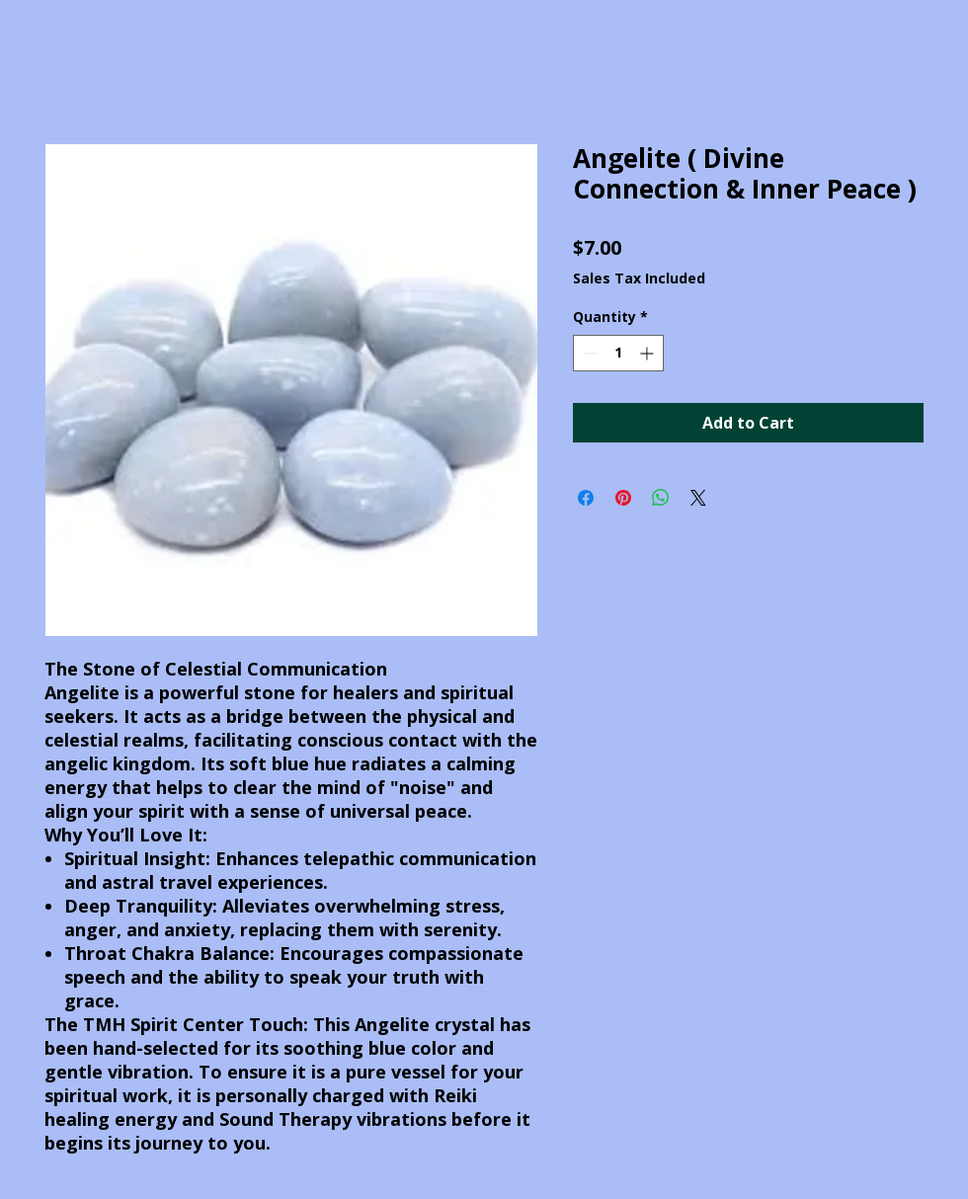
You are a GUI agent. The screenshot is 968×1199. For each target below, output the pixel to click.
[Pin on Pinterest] (623, 498)
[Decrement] (588, 353)
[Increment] (648, 353)
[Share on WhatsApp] (661, 498)
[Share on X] (698, 498)
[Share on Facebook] (586, 498)
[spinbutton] (618, 353)
